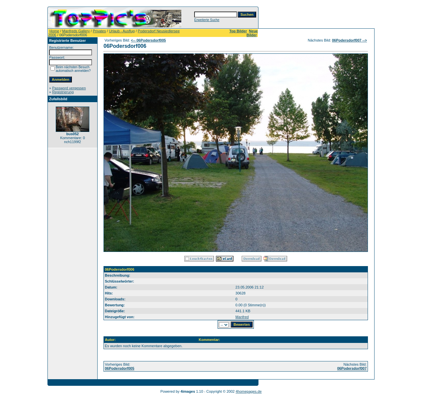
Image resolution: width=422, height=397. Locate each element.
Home (54, 31)
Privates (99, 31)
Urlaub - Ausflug (122, 31)
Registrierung (63, 92)
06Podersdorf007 (352, 368)
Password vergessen (69, 88)
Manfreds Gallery (76, 31)
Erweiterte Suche (206, 20)
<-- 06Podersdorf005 (148, 40)
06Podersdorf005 (119, 368)
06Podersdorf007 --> (349, 40)
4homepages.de (249, 391)
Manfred (242, 317)
